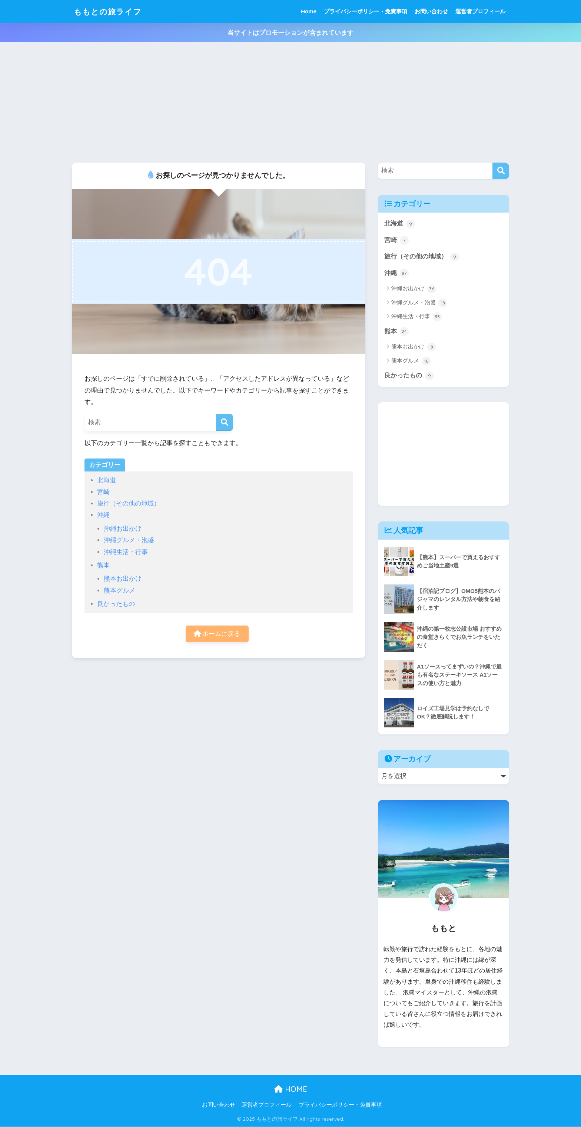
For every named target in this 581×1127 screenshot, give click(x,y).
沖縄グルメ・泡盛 (129, 540)
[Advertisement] (290, 107)
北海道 (106, 480)
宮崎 (103, 492)
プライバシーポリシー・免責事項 (365, 11)
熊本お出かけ (123, 578)
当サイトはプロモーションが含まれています (290, 32)
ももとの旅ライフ (110, 11)
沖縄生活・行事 (126, 552)
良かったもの (116, 603)
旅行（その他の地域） (128, 503)
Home (308, 11)
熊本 (103, 565)
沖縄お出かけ (123, 528)
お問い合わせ (431, 11)
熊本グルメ (119, 590)
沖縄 (103, 515)
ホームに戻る (217, 633)
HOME (290, 1089)
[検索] (224, 422)
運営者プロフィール (480, 11)
